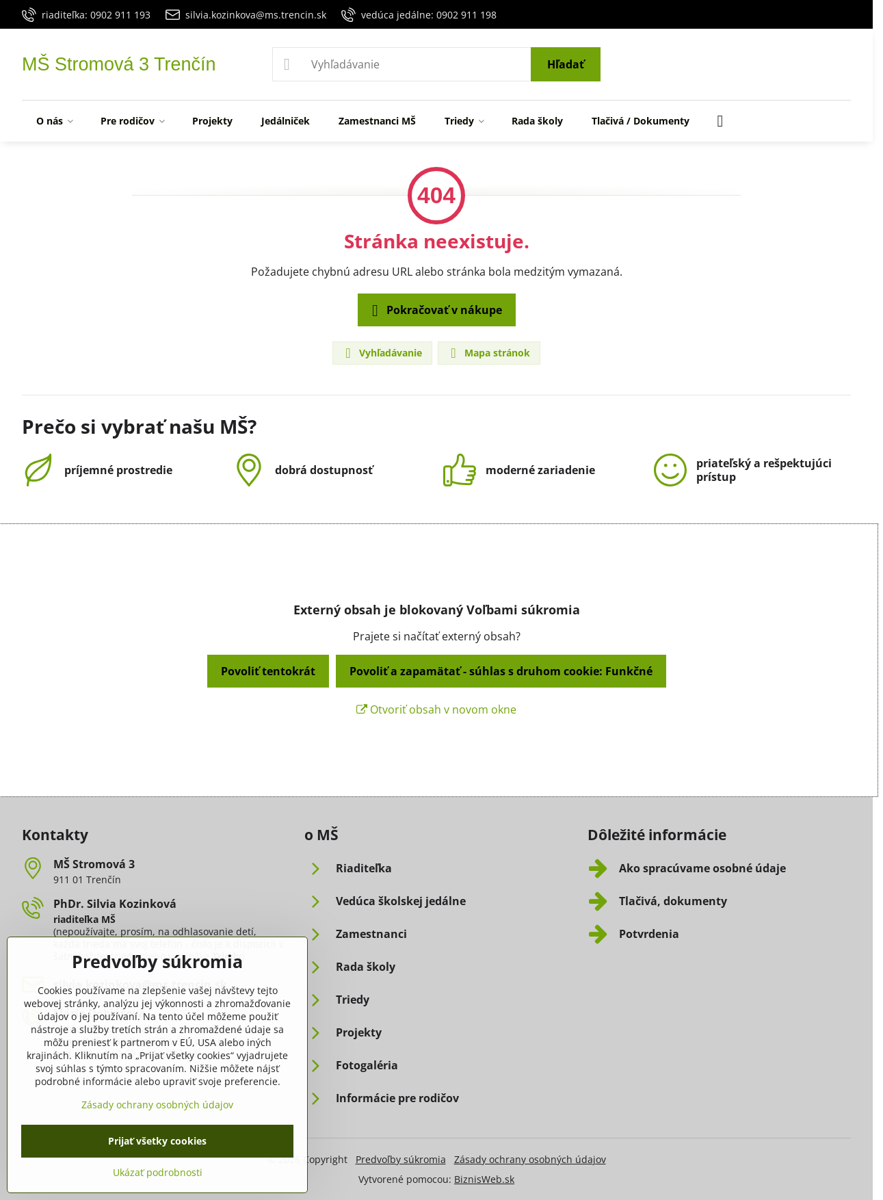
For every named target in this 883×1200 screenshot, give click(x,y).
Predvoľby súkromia (401, 1159)
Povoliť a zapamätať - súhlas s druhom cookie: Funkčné (501, 671)
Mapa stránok (488, 353)
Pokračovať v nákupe (434, 310)
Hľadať (565, 64)
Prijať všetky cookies (157, 1140)
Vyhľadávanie (381, 353)
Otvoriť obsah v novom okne (436, 709)
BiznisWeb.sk (484, 1179)
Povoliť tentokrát (268, 671)
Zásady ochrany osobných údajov (530, 1159)
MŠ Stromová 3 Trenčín (119, 64)
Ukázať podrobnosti (157, 1172)
